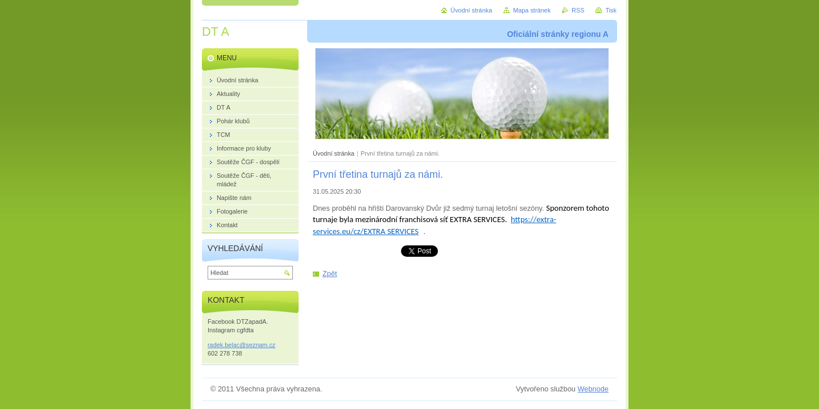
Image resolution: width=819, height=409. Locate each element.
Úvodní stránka (333, 153)
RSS (578, 10)
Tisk (611, 10)
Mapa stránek (532, 10)
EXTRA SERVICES (391, 231)
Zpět (329, 273)
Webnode (593, 389)
